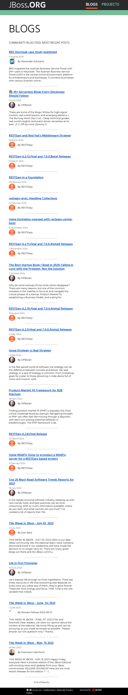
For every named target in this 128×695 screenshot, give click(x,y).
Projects (110, 4)
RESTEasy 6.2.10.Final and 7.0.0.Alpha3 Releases (41, 308)
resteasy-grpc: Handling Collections (33, 198)
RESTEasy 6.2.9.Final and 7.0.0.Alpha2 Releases (40, 329)
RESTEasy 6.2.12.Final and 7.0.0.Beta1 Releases (40, 156)
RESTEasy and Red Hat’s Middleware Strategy (40, 135)
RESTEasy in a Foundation (26, 177)
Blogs (92, 4)
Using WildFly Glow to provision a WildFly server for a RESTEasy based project (37, 456)
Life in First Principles (23, 563)
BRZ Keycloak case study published (33, 52)
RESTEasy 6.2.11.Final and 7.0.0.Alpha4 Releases (41, 244)
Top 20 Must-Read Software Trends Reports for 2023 (41, 481)
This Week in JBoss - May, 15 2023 (31, 642)
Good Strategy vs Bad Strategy (30, 350)
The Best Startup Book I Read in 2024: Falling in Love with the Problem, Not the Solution (41, 266)
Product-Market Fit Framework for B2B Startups (35, 392)
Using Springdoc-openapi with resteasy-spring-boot (41, 221)
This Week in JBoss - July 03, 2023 (31, 523)
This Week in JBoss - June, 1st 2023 (32, 603)
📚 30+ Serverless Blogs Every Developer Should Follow (37, 93)
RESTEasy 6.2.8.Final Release (28, 434)
